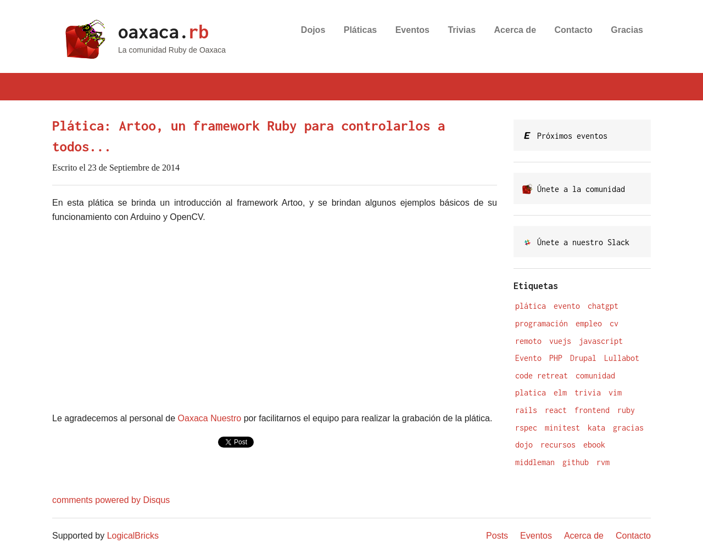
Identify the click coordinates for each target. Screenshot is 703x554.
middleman (535, 462)
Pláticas (360, 30)
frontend (592, 410)
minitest (562, 427)
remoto (528, 341)
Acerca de (515, 30)
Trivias (462, 30)
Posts (497, 535)
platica (530, 392)
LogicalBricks (133, 535)
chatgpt (603, 305)
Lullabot (621, 358)
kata (596, 427)
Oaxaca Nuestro (210, 418)
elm (560, 392)
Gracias (627, 30)
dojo (524, 444)
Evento (528, 358)
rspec (526, 427)
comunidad (595, 375)
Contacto (574, 30)
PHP (555, 358)
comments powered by (111, 500)
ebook (594, 444)
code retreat (541, 375)
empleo (589, 323)
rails (526, 410)
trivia (587, 392)
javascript (601, 341)
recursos (558, 444)
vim (615, 392)
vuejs (560, 341)
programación (541, 323)
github (575, 462)
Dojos (313, 30)
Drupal (583, 358)
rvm (603, 462)
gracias (628, 427)
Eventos (412, 30)
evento (567, 305)
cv (614, 323)
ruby (626, 410)
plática (530, 305)
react (556, 410)
